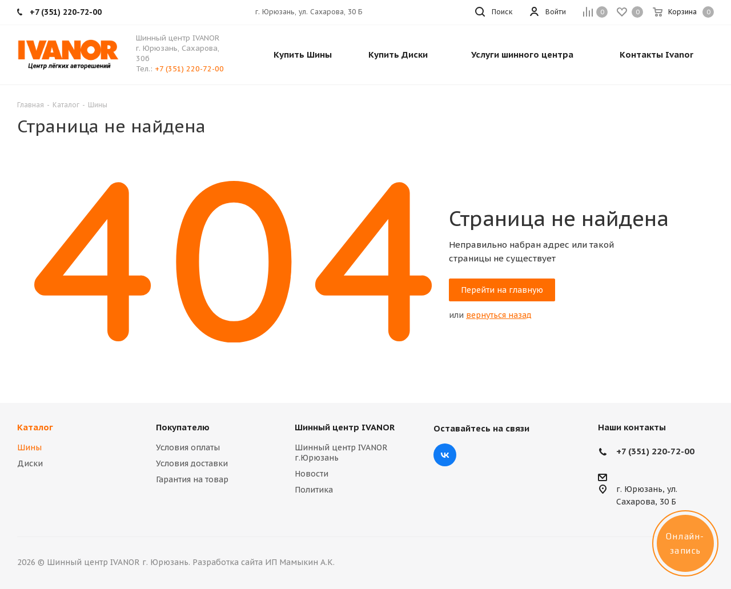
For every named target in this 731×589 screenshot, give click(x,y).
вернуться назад (499, 315)
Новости (311, 474)
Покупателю (183, 427)
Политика (314, 490)
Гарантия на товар (192, 479)
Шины (29, 447)
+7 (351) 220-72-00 (189, 69)
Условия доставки (192, 463)
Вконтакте (444, 454)
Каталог (35, 427)
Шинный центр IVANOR (345, 427)
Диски (30, 463)
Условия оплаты (188, 447)
